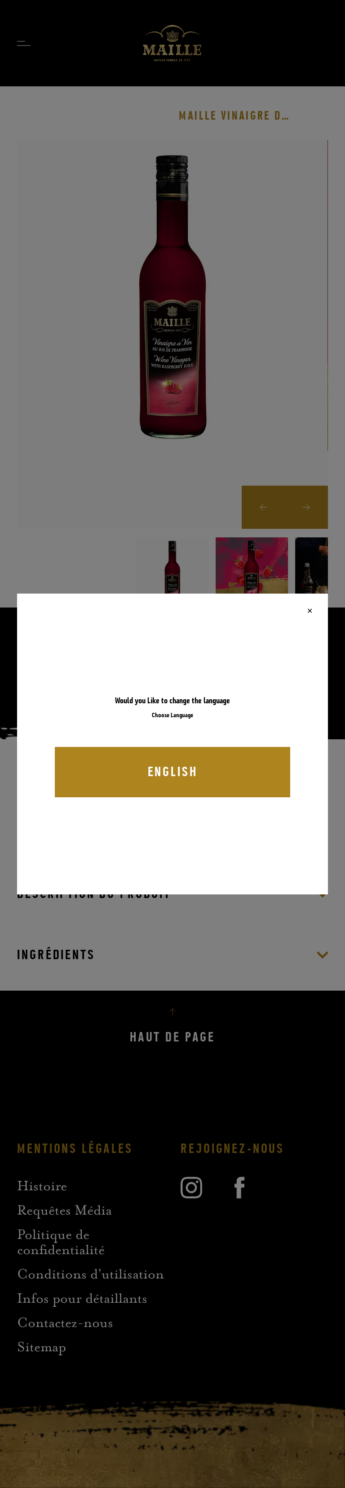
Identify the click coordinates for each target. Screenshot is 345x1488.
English (173, 772)
